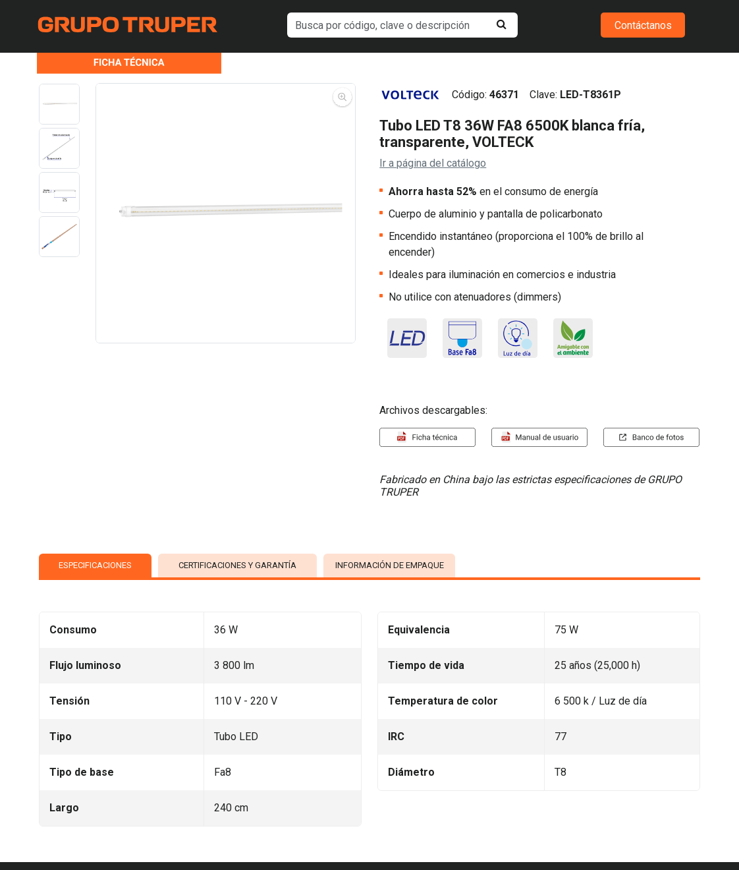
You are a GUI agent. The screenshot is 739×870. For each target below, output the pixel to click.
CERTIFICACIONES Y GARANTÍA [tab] (237, 565)
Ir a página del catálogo (432, 163)
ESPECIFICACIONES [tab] (95, 565)
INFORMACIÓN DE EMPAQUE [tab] (389, 565)
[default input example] (402, 25)
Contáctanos (643, 25)
